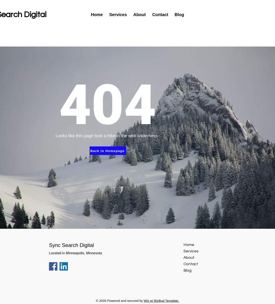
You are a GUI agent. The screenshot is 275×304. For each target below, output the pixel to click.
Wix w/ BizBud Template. (161, 300)
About (188, 258)
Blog (187, 270)
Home (188, 245)
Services (191, 251)
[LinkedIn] (64, 266)
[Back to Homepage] (108, 150)
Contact (190, 264)
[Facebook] (53, 266)
